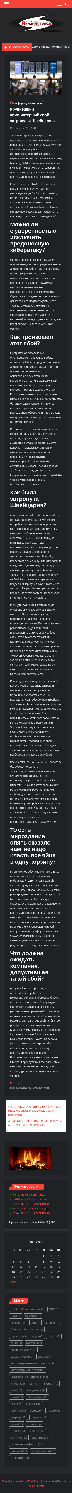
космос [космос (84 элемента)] (51, 1383)
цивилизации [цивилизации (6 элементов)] (42, 1437)
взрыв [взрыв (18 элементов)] (36, 1329)
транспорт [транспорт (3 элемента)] (19, 1437)
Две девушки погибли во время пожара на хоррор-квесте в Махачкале (35, 1123)
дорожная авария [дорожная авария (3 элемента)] (23, 1349)
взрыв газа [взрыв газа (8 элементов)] (19, 1336)
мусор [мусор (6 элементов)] (16, 1390)
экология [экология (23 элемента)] (19, 1451)
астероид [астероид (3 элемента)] (52, 1322)
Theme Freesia (35, 1485)
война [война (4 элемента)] (16, 1343)
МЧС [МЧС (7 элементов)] (54, 1309)
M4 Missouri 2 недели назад (30, 1199)
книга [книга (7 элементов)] (34, 1383)
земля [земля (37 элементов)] (44, 1356)
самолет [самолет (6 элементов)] (34, 1424)
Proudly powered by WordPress (21, 1481)
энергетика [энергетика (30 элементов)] (20, 1457)
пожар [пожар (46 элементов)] (53, 1410)
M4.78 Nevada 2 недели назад (31, 1203)
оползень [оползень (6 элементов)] (33, 1403)
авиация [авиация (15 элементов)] (18, 1322)
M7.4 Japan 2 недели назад (31, 1208)
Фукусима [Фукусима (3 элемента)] (33, 1316)
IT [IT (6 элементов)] (14, 1309)
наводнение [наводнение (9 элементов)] (35, 1390)
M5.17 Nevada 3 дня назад (29, 1194)
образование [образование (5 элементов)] (37, 1397)
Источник (16, 1083)
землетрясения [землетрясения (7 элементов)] (22, 1356)
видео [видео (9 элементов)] (37, 1336)
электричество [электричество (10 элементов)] (43, 1451)
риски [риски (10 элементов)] (17, 1424)
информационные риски (29, 103)
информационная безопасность (30, 1087)
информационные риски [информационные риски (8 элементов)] (28, 1370)
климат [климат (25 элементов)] (18, 1383)
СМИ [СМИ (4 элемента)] (16, 1316)
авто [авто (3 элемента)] (35, 1322)
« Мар (12, 1282)
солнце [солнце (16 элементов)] (37, 1430)
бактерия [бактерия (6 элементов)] (18, 1329)
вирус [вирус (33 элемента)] (54, 1336)
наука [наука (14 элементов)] (17, 1397)
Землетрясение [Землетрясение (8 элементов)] (32, 1309)
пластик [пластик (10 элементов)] (18, 1410)
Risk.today (16, 127)
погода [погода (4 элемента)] (36, 1410)
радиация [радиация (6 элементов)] (39, 1417)
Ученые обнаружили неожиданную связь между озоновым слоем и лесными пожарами (35, 1110)
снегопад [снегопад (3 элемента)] (18, 1430)
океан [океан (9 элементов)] (16, 1403)
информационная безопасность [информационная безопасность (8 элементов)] (32, 1363)
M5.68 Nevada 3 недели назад (31, 1213)
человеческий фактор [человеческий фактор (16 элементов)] (27, 1444)
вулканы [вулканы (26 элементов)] (34, 1343)
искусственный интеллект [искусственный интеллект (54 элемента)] (29, 1376)
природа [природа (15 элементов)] (18, 1417)
